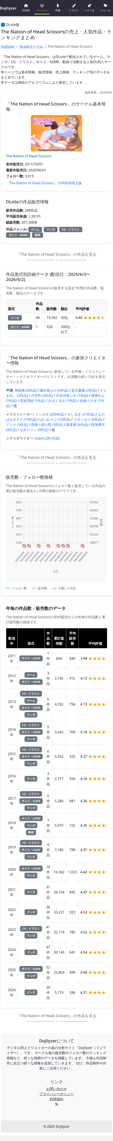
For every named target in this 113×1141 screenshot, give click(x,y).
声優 (57, 7)
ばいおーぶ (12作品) (55, 419)
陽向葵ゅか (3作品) (54, 390)
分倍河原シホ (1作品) (72, 395)
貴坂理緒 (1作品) (32, 400)
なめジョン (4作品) (34, 429)
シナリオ (89, 7)
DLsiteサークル (31, 46)
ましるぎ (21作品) (81, 414)
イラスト (74, 7)
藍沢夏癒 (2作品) (84, 390)
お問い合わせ (56, 1088)
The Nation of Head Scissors (28, 156)
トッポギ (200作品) (49, 414)
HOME (26, 7)
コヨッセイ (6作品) (88, 419)
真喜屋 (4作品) (77, 424)
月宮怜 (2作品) (42, 395)
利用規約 (56, 1099)
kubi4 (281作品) (47, 438)
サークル (42, 7)
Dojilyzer (8, 46)
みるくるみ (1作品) (62, 400)
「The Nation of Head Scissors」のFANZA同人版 (44, 183)
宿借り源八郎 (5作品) (47, 424)
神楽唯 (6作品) (26, 390)
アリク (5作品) (17, 424)
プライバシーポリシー (56, 1094)
